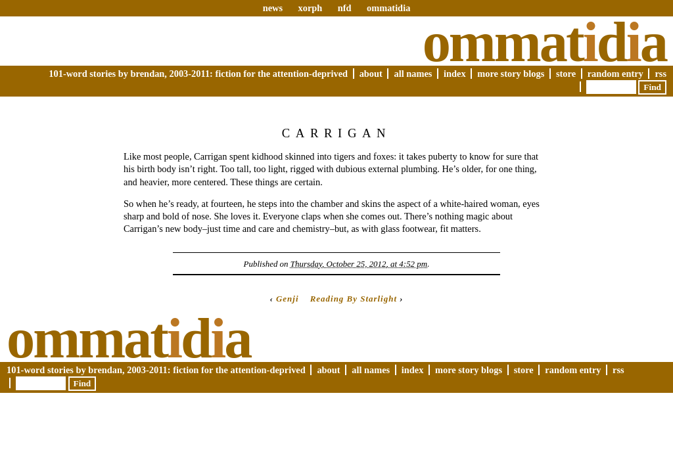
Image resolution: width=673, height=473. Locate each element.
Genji (287, 299)
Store (566, 73)
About (371, 73)
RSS (660, 73)
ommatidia (388, 8)
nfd (345, 8)
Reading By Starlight (353, 299)
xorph (310, 8)
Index (455, 73)
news (273, 8)
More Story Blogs (510, 73)
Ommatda (544, 42)
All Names (413, 73)
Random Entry (615, 73)
